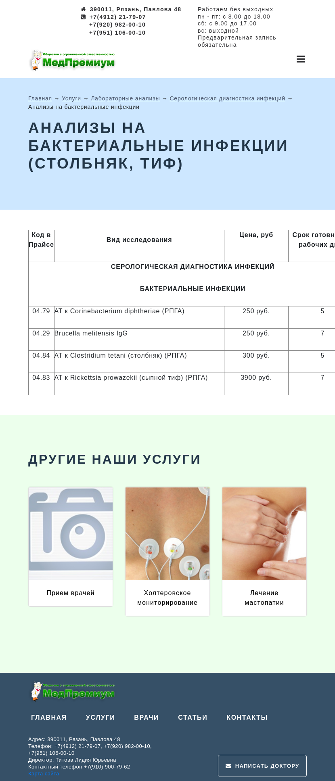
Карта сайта (43, 774)
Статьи (192, 717)
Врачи (146, 717)
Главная (40, 98)
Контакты (247, 717)
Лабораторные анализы (125, 98)
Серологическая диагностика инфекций (227, 98)
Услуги (71, 98)
